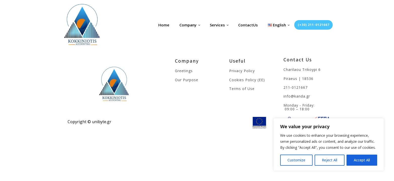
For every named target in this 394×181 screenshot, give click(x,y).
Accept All (362, 160)
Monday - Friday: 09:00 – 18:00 (299, 107)
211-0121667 (295, 87)
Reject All (329, 160)
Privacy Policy (242, 71)
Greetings (184, 71)
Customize (296, 160)
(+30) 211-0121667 (313, 25)
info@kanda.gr (296, 96)
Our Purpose (186, 80)
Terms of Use (242, 88)
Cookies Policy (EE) (247, 80)
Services (217, 24)
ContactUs (248, 24)
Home (163, 24)
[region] (328, 144)
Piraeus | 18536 (298, 78)
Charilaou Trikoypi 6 (302, 69)
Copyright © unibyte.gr (89, 121)
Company (187, 24)
